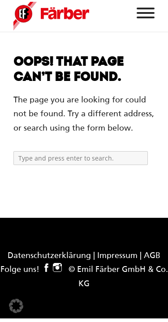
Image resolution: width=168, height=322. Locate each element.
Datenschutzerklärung (49, 256)
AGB (152, 256)
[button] (16, 306)
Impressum (117, 256)
